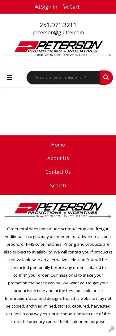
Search (58, 185)
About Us (58, 158)
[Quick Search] (63, 77)
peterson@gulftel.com (58, 32)
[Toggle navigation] (9, 77)
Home (58, 144)
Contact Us (58, 171)
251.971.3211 (58, 25)
